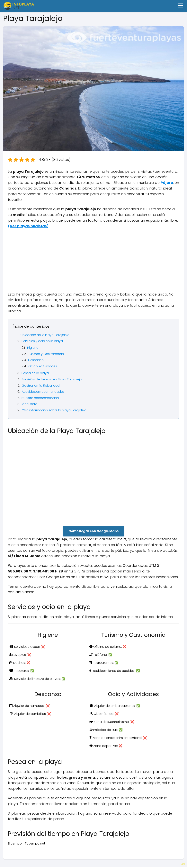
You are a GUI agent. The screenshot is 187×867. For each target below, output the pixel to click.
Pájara (167, 182)
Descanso (36, 360)
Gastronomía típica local (41, 385)
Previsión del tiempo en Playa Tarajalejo (52, 379)
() (28, 226)
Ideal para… (30, 404)
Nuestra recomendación (40, 398)
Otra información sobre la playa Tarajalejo (54, 410)
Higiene (32, 347)
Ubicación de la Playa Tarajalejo (45, 335)
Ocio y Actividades (42, 366)
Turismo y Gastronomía (46, 354)
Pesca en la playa (35, 373)
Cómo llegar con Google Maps (93, 531)
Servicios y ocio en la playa (42, 341)
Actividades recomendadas (43, 391)
